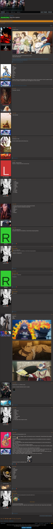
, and (20, 85)
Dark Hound (6, 152)
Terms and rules (41, 522)
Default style (3, 522)
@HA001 (31, 58)
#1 (51, 27)
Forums (2, 12)
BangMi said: (16, 272)
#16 (51, 431)
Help (50, 522)
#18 (51, 490)
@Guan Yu (15, 58)
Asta (6, 329)
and (18, 61)
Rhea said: (15, 247)
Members (18, 12)
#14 (51, 382)
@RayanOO (22, 59)
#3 (51, 87)
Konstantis (6, 219)
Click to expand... (32, 501)
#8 (51, 203)
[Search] (50, 12)
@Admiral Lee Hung (20, 58)
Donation (7, 12)
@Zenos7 (47, 58)
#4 (51, 112)
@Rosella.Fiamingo (16, 59)
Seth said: (15, 492)
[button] (9, 12)
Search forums (7, 13)
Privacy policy (46, 522)
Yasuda (6, 447)
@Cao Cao (43, 58)
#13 (51, 313)
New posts (2, 13)
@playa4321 (39, 58)
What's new (13, 12)
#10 (51, 245)
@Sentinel (34, 58)
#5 (51, 136)
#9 (51, 227)
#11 (51, 270)
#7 (51, 178)
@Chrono (26, 59)
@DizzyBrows (26, 58)
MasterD (6, 128)
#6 (51, 160)
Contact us (36, 522)
